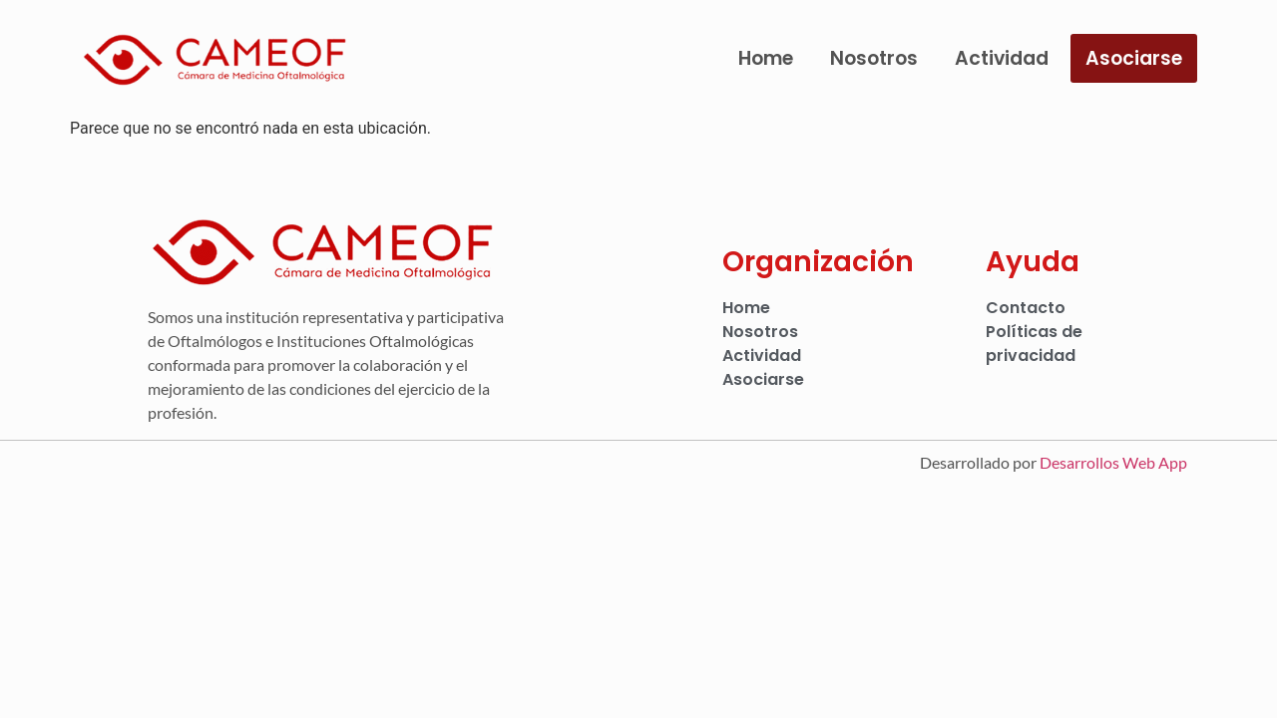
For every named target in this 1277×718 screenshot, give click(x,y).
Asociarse (1133, 58)
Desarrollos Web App (1113, 462)
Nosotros (874, 58)
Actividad (1002, 58)
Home (765, 58)
